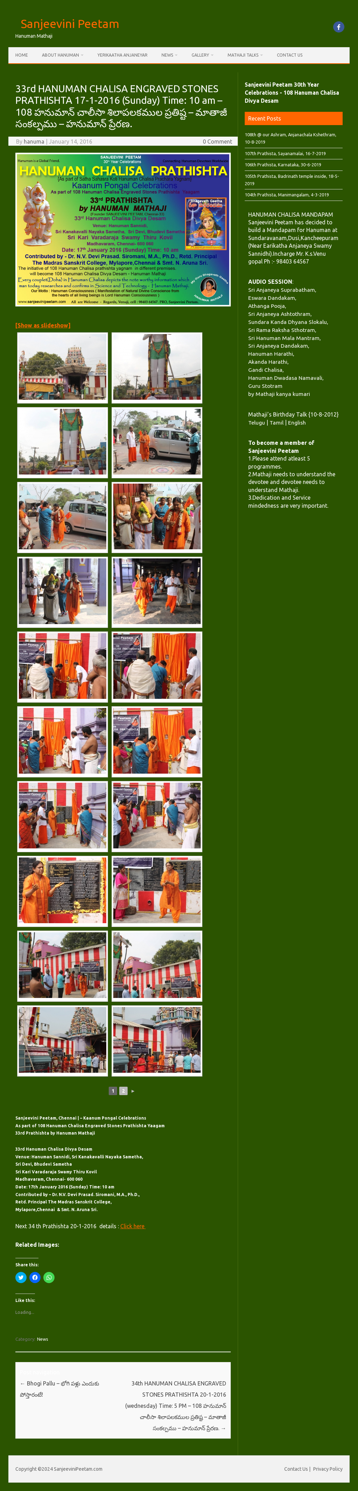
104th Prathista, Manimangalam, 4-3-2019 (287, 194)
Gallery (200, 55)
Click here (133, 1226)
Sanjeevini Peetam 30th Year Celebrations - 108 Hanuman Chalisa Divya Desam (292, 92)
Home (21, 55)
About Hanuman (60, 55)
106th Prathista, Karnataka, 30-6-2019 (283, 164)
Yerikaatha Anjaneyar (123, 55)
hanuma (34, 141)
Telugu (256, 422)
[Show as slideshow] (43, 325)
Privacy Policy (328, 1469)
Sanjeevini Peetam (70, 23)
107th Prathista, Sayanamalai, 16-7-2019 (285, 153)
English (297, 422)
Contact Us (289, 55)
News (167, 55)
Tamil (277, 422)
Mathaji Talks (243, 55)
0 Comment (217, 141)
